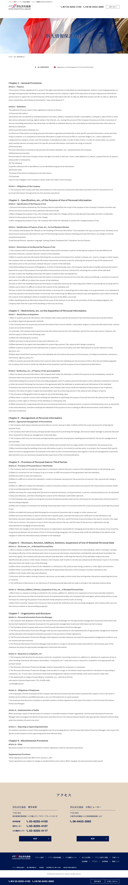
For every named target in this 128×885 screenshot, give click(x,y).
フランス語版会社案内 (18, 867)
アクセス (95, 861)
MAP (35, 838)
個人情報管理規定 (42, 67)
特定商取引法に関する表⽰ (53, 867)
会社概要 (84, 861)
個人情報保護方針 (32, 867)
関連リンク (115, 861)
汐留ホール (115, 857)
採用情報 (105, 861)
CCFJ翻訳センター (71, 857)
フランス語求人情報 (101, 857)
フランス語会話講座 (54, 857)
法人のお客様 (86, 857)
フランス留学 (39, 857)
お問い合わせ (113, 7)
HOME (10, 57)
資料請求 (97, 881)
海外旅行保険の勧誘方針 (70, 867)
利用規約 (41, 867)
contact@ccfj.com (16, 683)
